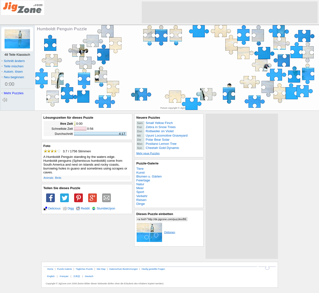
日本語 (76, 276)
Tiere (140, 168)
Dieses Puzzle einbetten (154, 214)
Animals (48, 177)
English (51, 276)
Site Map (101, 269)
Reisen (141, 200)
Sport (140, 192)
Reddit (85, 208)
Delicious (54, 208)
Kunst (140, 172)
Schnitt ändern (13, 61)
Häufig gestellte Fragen (153, 269)
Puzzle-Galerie (147, 163)
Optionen (155, 232)
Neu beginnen (12, 77)
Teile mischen (12, 66)
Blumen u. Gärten (149, 176)
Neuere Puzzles (148, 117)
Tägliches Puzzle (84, 269)
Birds (58, 177)
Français (64, 276)
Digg (71, 208)
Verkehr (142, 196)
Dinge (140, 204)
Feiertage (143, 180)
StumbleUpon (106, 208)
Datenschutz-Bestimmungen (123, 269)
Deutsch (89, 276)
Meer (140, 188)
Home (50, 269)
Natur (140, 184)
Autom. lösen (12, 71)
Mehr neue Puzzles (148, 153)
